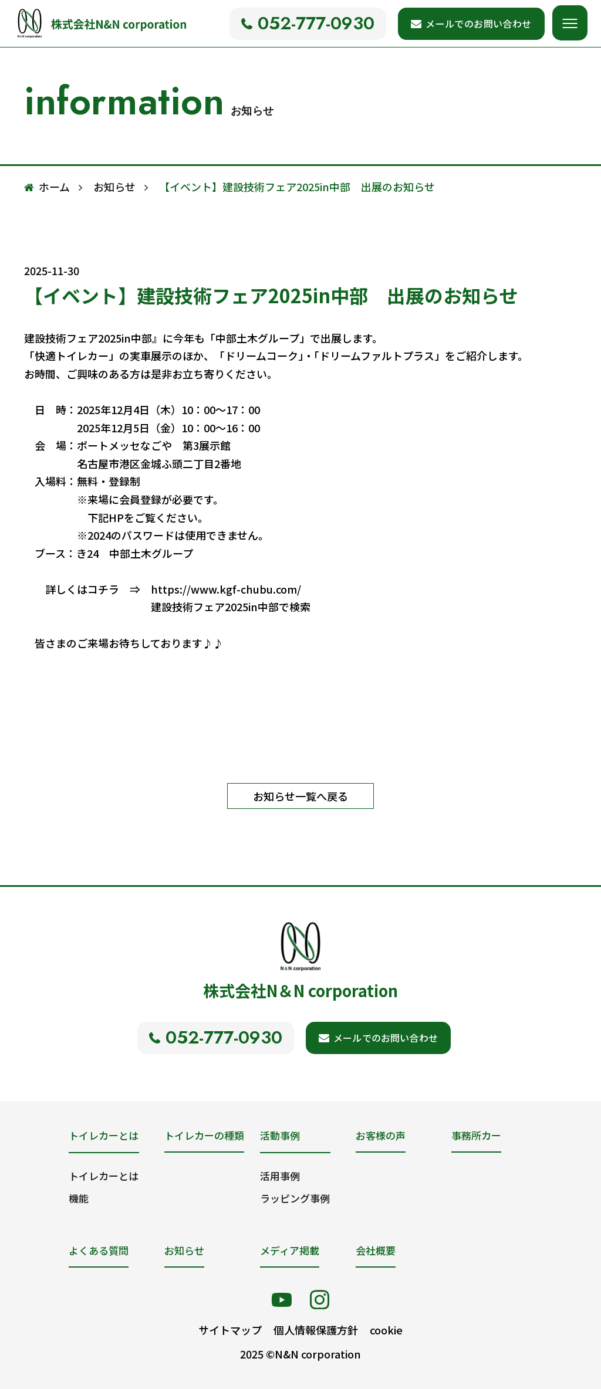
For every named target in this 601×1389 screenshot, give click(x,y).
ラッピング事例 (295, 1198)
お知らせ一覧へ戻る (300, 796)
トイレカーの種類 (204, 1135)
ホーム (54, 186)
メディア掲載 (289, 1250)
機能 (79, 1198)
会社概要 (376, 1250)
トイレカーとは (104, 1175)
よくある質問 (99, 1250)
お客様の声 (381, 1135)
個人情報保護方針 (316, 1329)
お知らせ (114, 186)
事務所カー (476, 1135)
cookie (386, 1329)
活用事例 (280, 1175)
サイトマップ (230, 1329)
